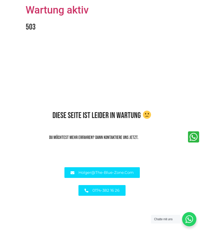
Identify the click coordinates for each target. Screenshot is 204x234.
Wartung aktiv (57, 10)
